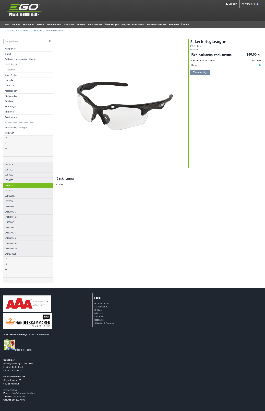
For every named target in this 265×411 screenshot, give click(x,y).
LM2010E (9, 227)
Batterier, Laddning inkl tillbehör (20, 59)
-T (6, 274)
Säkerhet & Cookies (104, 323)
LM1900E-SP (11, 217)
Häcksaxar (10, 69)
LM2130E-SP (11, 248)
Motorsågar (11, 91)
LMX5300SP (11, 254)
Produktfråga (200, 72)
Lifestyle (9, 80)
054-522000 (19, 396)
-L (31, 31)
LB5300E (9, 169)
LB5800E (9, 180)
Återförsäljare (112, 24)
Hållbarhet (69, 24)
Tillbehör (24, 31)
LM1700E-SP (11, 211)
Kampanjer (10, 48)
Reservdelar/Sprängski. (16, 127)
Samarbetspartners (156, 24)
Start (7, 24)
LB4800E (9, 164)
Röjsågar (9, 101)
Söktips (98, 310)
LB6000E (38, 31)
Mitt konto (99, 313)
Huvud (14, 31)
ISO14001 (44, 334)
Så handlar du (101, 306)
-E (6, 148)
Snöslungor (10, 106)
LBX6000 (9, 201)
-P (6, 259)
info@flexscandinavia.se (24, 393)
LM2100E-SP (11, 243)
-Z (6, 280)
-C (6, 143)
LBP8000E (10, 196)
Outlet (8, 54)
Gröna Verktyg (10, 390)
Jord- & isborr (12, 75)
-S (6, 269)
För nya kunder (101, 303)
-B (6, 138)
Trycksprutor (11, 117)
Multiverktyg (11, 96)
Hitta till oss (17, 349)
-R (6, 264)
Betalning (98, 320)
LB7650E (9, 190)
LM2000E (9, 222)
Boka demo (138, 24)
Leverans (98, 316)
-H (6, 154)
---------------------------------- (19, 122)
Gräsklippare (11, 64)
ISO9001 (32, 334)
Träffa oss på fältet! (179, 24)
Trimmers (9, 111)
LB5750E (9, 175)
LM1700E (9, 206)
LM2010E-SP (11, 232)
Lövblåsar (10, 85)
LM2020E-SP (11, 238)
